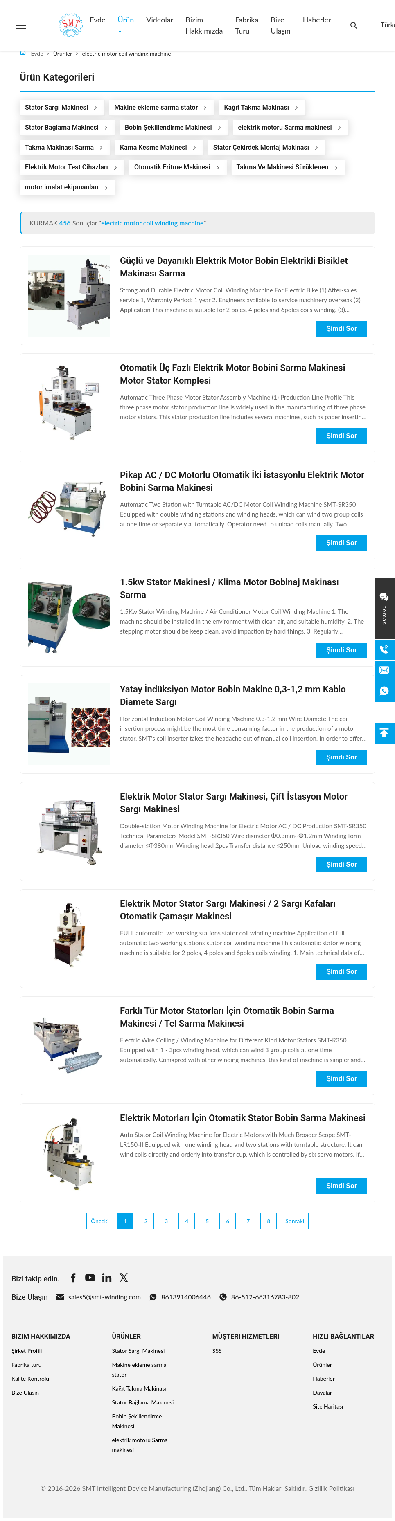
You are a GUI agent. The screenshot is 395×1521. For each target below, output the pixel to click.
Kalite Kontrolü (30, 1378)
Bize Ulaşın (280, 25)
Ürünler (322, 1364)
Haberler (317, 19)
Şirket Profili (26, 1350)
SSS (217, 1350)
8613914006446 (180, 1297)
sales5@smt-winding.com (98, 1297)
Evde (98, 19)
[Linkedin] (107, 1278)
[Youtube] (90, 1278)
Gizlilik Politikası (331, 1488)
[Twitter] (123, 1278)
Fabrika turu (246, 25)
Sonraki (294, 1221)
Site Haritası (328, 1406)
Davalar (322, 1392)
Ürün (126, 19)
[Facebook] (73, 1278)
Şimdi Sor (341, 328)
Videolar (159, 19)
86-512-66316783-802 (259, 1297)
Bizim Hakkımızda (204, 25)
